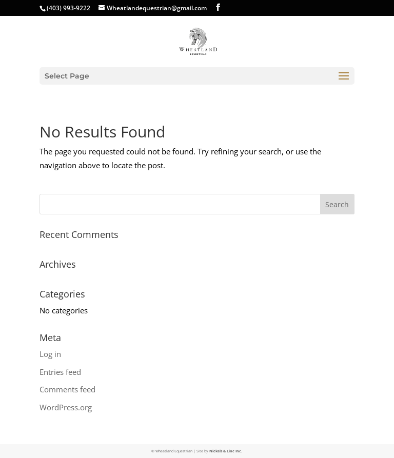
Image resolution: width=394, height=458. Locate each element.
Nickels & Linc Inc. (225, 451)
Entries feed (60, 372)
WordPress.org (66, 407)
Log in (50, 354)
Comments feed (67, 389)
